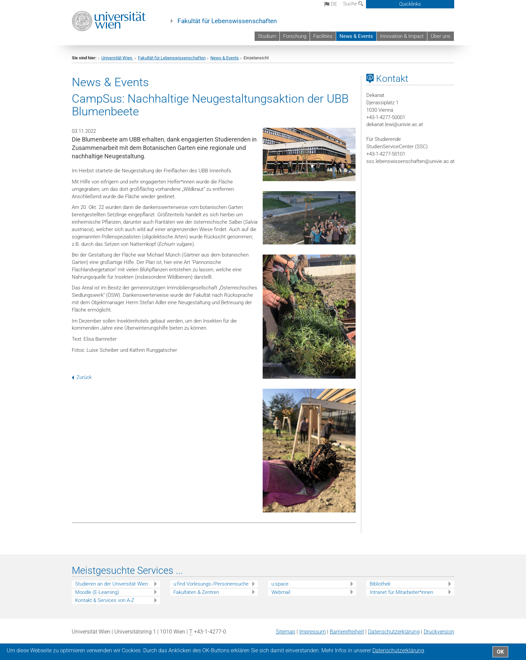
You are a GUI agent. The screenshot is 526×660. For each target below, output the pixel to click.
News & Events (356, 36)
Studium (267, 36)
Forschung (294, 36)
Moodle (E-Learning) (97, 592)
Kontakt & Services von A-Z (104, 600)
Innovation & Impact (402, 36)
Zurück (82, 377)
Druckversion (439, 631)
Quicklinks (410, 4)
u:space (279, 584)
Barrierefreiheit (347, 631)
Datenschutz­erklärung (394, 631)
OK (500, 652)
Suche (353, 4)
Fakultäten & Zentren (196, 592)
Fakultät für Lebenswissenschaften (227, 21)
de (330, 4)
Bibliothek (380, 584)
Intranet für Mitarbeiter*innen (401, 592)
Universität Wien (117, 57)
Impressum (312, 631)
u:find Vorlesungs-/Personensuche (211, 584)
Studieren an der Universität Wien (111, 584)
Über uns (441, 36)
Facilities (322, 36)
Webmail (280, 592)
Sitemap (285, 631)
